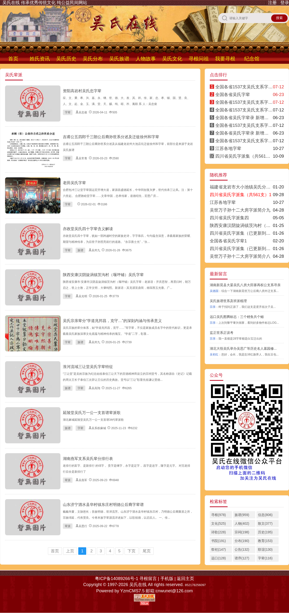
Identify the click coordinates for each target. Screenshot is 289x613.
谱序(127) (242, 558)
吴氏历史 (66, 58)
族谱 (80, 250)
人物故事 (146, 58)
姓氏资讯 (40, 58)
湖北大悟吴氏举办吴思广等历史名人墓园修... (243, 348)
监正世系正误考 (221, 333)
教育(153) (265, 541)
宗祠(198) (242, 532)
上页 (70, 551)
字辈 (68, 112)
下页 (131, 551)
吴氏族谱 (119, 58)
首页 (13, 58)
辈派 (68, 480)
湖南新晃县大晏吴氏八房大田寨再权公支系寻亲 (245, 285)
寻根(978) (218, 515)
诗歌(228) (218, 532)
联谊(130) (265, 549)
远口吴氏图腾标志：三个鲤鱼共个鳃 (237, 317)
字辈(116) (265, 558)
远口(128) (218, 558)
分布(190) (242, 541)
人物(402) (242, 523)
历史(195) (265, 532)
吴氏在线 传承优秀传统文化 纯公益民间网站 (44, 2)
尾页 (147, 551)
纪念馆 (251, 58)
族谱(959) (242, 515)
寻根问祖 (199, 58)
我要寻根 (225, 58)
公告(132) (242, 549)
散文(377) (265, 523)
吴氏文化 (172, 58)
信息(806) (265, 515)
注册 (272, 2)
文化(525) (218, 523)
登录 (284, 2)
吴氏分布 (93, 58)
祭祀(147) (218, 549)
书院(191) (218, 541)
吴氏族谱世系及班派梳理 (228, 301)
